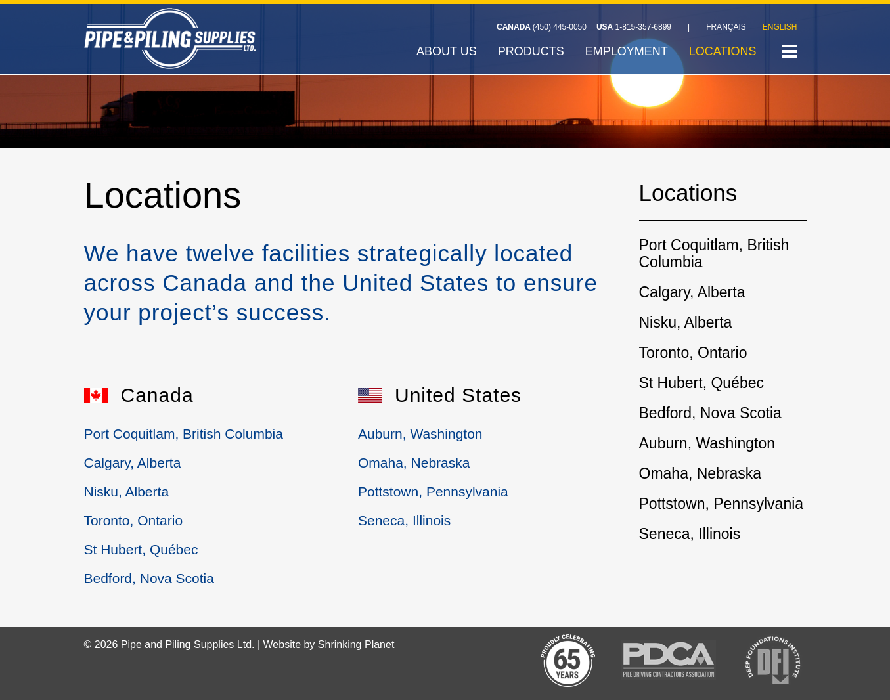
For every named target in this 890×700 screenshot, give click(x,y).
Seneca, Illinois (404, 520)
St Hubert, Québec (141, 549)
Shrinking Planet (356, 644)
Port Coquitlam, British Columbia (183, 433)
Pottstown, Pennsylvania (433, 491)
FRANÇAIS (726, 27)
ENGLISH (780, 27)
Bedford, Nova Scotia (149, 578)
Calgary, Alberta (132, 462)
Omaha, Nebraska (414, 462)
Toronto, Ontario (133, 520)
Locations (688, 195)
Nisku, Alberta (126, 491)
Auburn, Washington (420, 433)
